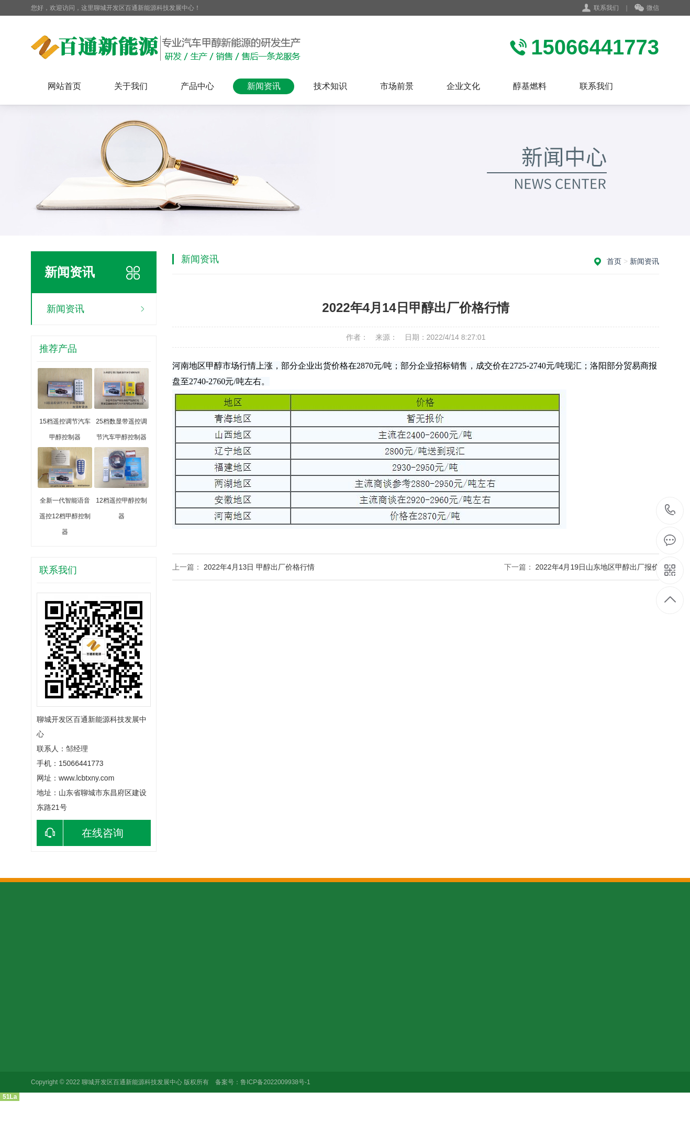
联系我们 (606, 8)
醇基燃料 (530, 86)
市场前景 (397, 86)
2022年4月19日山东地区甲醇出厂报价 (597, 567)
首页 (614, 261)
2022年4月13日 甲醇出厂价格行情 (259, 567)
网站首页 (64, 86)
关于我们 (131, 86)
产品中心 (197, 86)
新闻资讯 (264, 86)
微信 (647, 8)
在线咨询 (80, 833)
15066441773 (670, 510)
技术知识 (330, 86)
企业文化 (463, 86)
